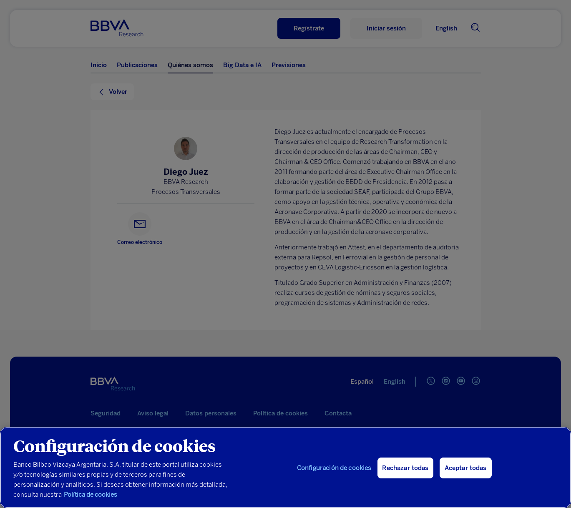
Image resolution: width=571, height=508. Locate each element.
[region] (285, 467)
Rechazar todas (405, 468)
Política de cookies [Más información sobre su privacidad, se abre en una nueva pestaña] (90, 494)
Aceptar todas (466, 468)
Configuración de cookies (334, 468)
